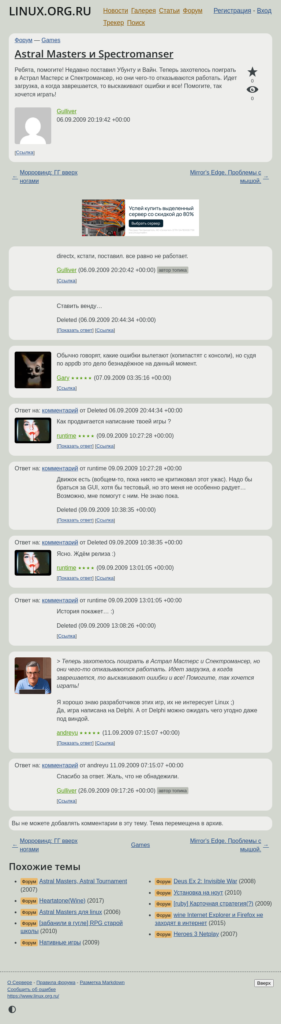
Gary (63, 378)
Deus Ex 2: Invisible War (205, 881)
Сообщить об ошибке (31, 989)
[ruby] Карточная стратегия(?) (214, 903)
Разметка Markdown (102, 982)
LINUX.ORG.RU (50, 11)
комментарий (60, 410)
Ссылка (24, 152)
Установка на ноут (198, 892)
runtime (66, 436)
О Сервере (19, 982)
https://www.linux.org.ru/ (33, 996)
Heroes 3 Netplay (196, 934)
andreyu (67, 733)
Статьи (169, 10)
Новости (115, 10)
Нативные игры (60, 942)
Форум (192, 10)
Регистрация (232, 10)
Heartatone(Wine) (62, 901)
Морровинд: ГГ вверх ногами (49, 176)
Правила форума (56, 982)
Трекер (113, 22)
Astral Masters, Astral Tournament (83, 881)
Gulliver (66, 111)
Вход (264, 10)
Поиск (136, 22)
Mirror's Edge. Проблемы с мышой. (225, 176)
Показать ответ (75, 330)
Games (51, 40)
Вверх (264, 983)
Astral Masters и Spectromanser (94, 53)
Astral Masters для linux (70, 912)
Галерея (143, 10)
